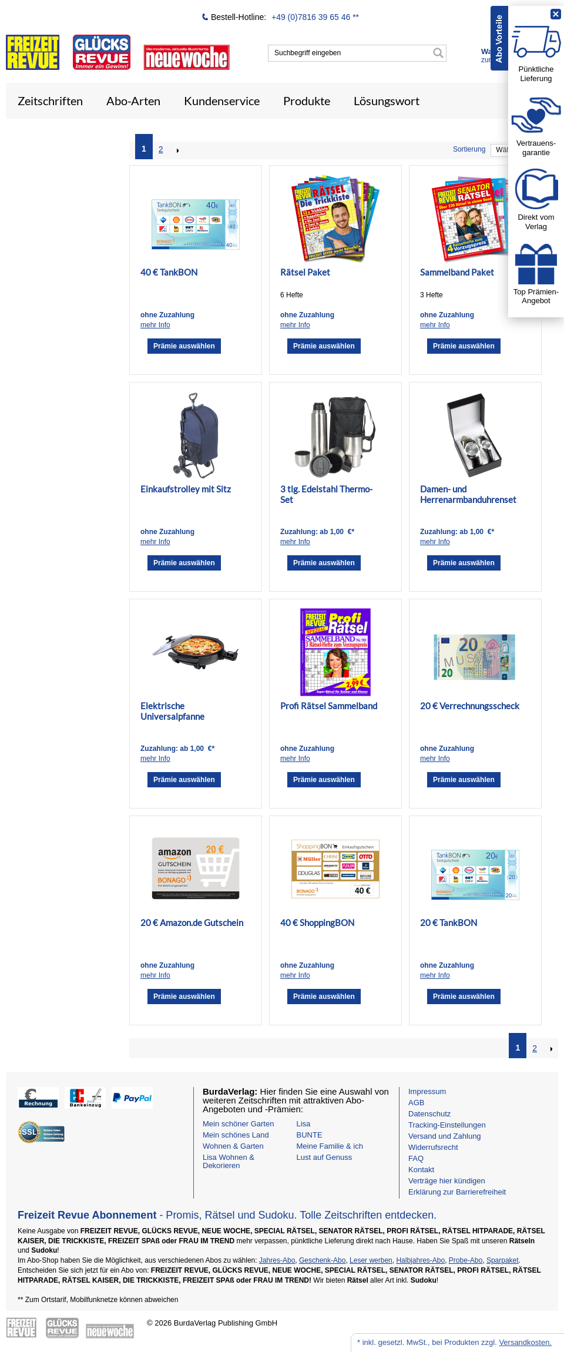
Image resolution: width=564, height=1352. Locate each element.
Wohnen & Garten (233, 1146)
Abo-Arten (133, 100)
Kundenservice (222, 100)
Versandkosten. (525, 1342)
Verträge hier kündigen (446, 1180)
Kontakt (421, 1169)
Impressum (427, 1091)
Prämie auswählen (184, 346)
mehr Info (155, 324)
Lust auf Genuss (324, 1157)
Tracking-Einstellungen (447, 1124)
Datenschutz (429, 1113)
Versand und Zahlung (444, 1136)
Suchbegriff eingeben (307, 52)
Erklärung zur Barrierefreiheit (457, 1191)
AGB (416, 1102)
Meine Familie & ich (330, 1146)
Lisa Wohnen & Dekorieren (228, 1161)
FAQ (416, 1158)
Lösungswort (386, 100)
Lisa (304, 1123)
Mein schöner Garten (238, 1123)
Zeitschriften (50, 100)
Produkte (306, 100)
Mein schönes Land (236, 1134)
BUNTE (310, 1134)
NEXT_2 (177, 150)
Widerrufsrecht (433, 1147)
